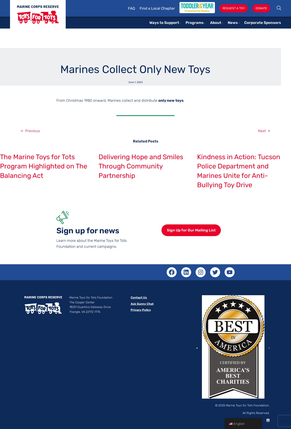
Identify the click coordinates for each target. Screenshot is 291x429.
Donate (261, 8)
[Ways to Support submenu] (180, 23)
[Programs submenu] (205, 23)
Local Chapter (163, 8)
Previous (32, 131)
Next (262, 131)
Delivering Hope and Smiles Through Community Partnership (141, 166)
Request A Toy (234, 8)
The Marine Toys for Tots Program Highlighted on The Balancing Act (43, 166)
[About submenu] (222, 23)
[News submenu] (239, 23)
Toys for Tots (38, 17)
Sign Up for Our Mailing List (191, 230)
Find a (145, 8)
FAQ (131, 8)
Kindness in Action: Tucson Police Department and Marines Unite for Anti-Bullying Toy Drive (238, 171)
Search (279, 8)
